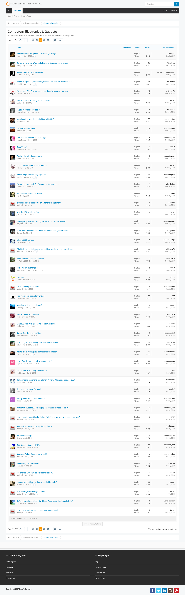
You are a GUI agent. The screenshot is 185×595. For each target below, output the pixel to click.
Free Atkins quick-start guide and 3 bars (33, 100)
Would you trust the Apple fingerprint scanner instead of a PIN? (43, 408)
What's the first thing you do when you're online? (37, 352)
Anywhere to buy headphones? (29, 305)
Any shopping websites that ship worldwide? (35, 119)
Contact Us (10, 578)
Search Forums (13, 16)
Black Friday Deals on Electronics (30, 259)
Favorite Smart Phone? (26, 128)
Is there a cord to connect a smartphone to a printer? (39, 203)
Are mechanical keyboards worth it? (32, 193)
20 (33, 40)
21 (37, 40)
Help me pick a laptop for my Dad (30, 296)
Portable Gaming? (24, 436)
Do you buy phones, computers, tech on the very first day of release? (45, 82)
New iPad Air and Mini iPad (28, 212)
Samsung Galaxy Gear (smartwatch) (32, 454)
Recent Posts (26, 16)
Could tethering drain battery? (29, 287)
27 (55, 40)
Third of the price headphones (29, 156)
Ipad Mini (20, 277)
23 (44, 40)
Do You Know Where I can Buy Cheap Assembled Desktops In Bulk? (45, 501)
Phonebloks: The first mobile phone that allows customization (42, 91)
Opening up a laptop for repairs (30, 389)
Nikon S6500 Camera (25, 240)
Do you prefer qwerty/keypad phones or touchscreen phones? (42, 63)
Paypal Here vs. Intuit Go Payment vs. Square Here (38, 184)
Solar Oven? (22, 147)
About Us (9, 573)
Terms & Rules (100, 567)
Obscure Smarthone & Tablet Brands (32, 165)
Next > (60, 40)
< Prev (21, 40)
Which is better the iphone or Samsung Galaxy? (36, 53)
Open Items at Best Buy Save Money (32, 371)
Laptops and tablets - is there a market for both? (37, 482)
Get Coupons (11, 562)
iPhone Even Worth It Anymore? (30, 72)
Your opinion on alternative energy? (31, 138)
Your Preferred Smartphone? (28, 268)
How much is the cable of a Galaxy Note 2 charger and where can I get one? (48, 417)
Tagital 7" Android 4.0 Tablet (28, 110)
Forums (17, 11)
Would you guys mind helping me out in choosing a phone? (41, 221)
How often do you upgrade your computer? (34, 361)
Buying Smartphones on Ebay (29, 333)
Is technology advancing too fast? (31, 491)
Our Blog (9, 567)
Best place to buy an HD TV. (28, 445)
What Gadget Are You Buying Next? (31, 175)
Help (96, 562)
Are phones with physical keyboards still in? (35, 473)
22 (41, 40)
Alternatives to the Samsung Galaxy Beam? (35, 426)
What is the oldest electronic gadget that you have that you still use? (45, 249)
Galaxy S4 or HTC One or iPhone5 (31, 398)
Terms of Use (100, 573)
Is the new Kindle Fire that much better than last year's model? (43, 231)
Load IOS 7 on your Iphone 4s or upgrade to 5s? (36, 324)
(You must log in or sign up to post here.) (162, 529)
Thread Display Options (92, 524)
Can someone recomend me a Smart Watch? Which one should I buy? (46, 380)
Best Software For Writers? (28, 314)
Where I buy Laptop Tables (28, 463)
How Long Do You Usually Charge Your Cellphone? (38, 342)
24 (48, 40)
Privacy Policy (100, 578)
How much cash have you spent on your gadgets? (37, 510)
